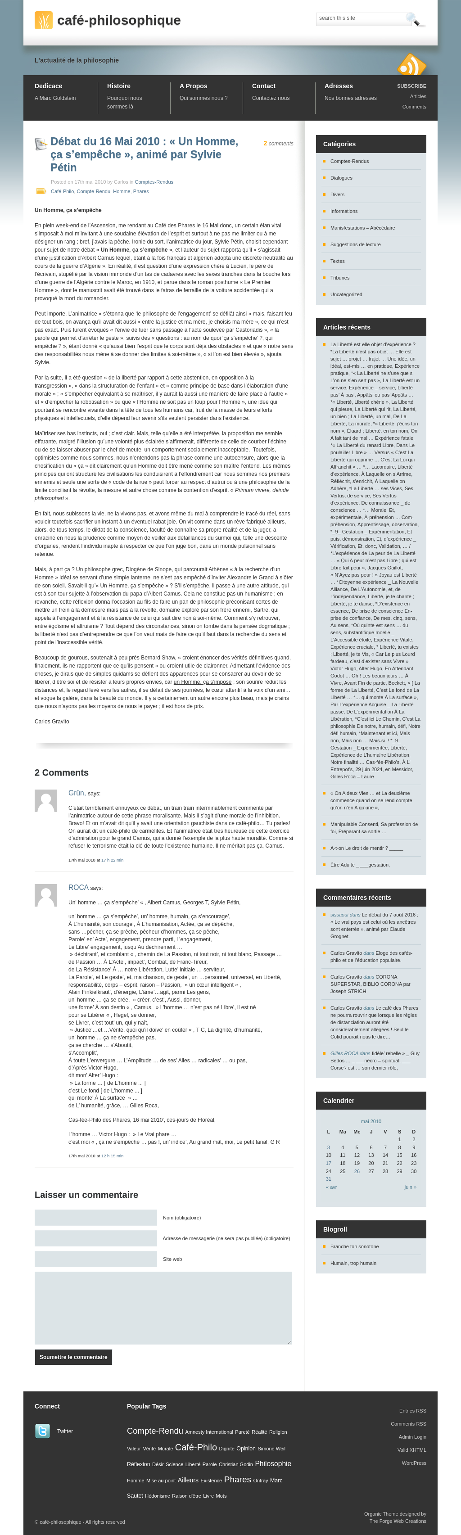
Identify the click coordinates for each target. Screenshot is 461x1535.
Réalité (259, 1432)
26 (357, 1171)
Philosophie (273, 1463)
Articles (418, 96)
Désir (158, 1464)
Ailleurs (188, 1480)
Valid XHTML (412, 1450)
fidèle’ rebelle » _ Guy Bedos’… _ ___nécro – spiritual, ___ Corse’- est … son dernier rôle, (375, 1060)
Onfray (260, 1480)
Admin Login (412, 1437)
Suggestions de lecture (355, 244)
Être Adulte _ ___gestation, (360, 864)
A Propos (194, 86)
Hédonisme (157, 1496)
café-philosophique (119, 20)
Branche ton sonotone (354, 1246)
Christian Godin (236, 1464)
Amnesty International (209, 1432)
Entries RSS (412, 1410)
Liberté (193, 1464)
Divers (337, 194)
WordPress (414, 1463)
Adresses (339, 86)
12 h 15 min (112, 1155)
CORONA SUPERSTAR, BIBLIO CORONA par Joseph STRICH (370, 984)
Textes (337, 261)
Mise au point (161, 1480)
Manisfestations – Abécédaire (362, 227)
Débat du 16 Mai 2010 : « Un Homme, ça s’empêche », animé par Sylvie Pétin (144, 154)
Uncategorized (346, 294)
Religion (278, 1432)
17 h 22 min (112, 860)
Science (174, 1464)
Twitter (65, 1431)
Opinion (246, 1448)
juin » (410, 1187)
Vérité (149, 1448)
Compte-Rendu (93, 191)
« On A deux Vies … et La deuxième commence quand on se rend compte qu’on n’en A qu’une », (371, 800)
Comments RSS (408, 1424)
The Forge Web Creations (398, 1521)
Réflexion (138, 1464)
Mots (221, 1496)
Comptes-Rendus (154, 182)
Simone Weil (271, 1448)
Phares (141, 191)
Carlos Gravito (346, 953)
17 (328, 1163)
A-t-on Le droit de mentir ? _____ (366, 848)
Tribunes (339, 277)
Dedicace (48, 86)
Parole (210, 1464)
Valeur (134, 1448)
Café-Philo (62, 191)
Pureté (242, 1432)
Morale (165, 1448)
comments (279, 143)
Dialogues (341, 178)
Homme (122, 191)
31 (328, 1179)
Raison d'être (186, 1496)
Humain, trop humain (353, 1263)
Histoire (119, 86)
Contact (264, 86)
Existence (211, 1480)
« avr (331, 1187)
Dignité (227, 1448)
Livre (208, 1496)
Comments (414, 106)
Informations (344, 211)
